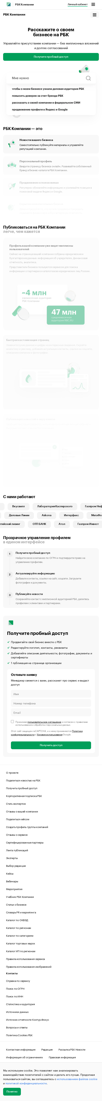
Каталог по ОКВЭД (17, 920)
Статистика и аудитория (20, 1004)
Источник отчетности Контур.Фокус (27, 1019)
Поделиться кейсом (17, 819)
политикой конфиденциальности (26, 1083)
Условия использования (49, 734)
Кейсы (9, 873)
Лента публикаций (17, 850)
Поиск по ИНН (14, 996)
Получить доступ (51, 745)
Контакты (12, 973)
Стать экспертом (16, 803)
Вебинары (12, 881)
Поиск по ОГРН (15, 988)
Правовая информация (62, 1057)
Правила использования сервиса (25, 959)
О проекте (12, 772)
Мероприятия (14, 889)
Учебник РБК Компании (20, 896)
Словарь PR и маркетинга (21, 912)
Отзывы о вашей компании (22, 811)
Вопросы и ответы (16, 1027)
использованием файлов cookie (77, 1079)
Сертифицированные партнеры (24, 842)
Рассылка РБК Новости (72, 1049)
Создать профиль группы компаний (27, 827)
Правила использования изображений (28, 966)
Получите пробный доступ (51, 56)
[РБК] (9, 4)
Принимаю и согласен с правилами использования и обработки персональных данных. (51, 723)
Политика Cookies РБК (19, 1035)
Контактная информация (20, 1049)
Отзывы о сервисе (16, 834)
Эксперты (12, 858)
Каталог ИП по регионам (20, 951)
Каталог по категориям (19, 935)
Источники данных (17, 1011)
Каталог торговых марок (20, 943)
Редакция (47, 1049)
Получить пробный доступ (21, 788)
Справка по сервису (18, 980)
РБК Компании (24, 4)
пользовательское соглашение (44, 721)
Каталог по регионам (18, 927)
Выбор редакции (16, 865)
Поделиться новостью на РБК (23, 780)
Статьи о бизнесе (16, 904)
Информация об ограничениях (24, 1057)
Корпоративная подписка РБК (24, 796)
